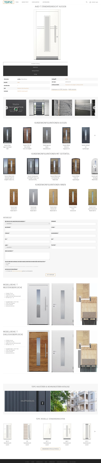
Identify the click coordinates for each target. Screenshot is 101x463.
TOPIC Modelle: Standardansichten (50, 408)
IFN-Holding (73, 451)
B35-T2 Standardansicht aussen (7, 432)
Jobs (77, 79)
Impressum (51, 451)
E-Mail (53, 216)
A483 (18, 72)
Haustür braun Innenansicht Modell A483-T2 (53, 198)
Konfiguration (36, 2)
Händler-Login (95, 2)
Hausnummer (55, 222)
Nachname (8, 216)
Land (6, 234)
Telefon (53, 234)
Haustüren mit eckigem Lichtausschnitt (74, 74)
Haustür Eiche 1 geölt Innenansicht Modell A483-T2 (92, 198)
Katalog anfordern (62, 63)
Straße (7, 222)
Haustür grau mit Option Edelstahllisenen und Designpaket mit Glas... (47, 138)
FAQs (82, 79)
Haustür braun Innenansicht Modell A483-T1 (13, 198)
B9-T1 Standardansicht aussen (47, 432)
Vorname (53, 211)
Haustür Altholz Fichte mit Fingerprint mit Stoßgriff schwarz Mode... (66, 138)
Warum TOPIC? (26, 2)
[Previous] (6, 97)
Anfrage (86, 63)
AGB (46, 451)
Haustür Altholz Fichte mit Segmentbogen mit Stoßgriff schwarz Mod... (75, 169)
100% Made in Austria (62, 451)
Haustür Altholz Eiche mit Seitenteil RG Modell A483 (55, 167)
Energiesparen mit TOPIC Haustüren (59, 79)
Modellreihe (38, 63)
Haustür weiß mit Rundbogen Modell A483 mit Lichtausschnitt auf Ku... (95, 169)
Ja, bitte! (7, 253)
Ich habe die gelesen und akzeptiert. (19, 260)
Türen (18, 2)
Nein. (7, 254)
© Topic (27, 451)
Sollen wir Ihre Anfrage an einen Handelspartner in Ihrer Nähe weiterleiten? (25, 251)
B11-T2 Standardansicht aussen (87, 432)
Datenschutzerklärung (11, 259)
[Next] (94, 97)
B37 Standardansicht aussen (27, 432)
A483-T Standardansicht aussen (67, 432)
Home (32, 451)
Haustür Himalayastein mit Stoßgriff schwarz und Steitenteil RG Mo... (33, 167)
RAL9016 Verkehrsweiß (22, 80)
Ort (52, 228)
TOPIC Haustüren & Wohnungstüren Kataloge (50, 376)
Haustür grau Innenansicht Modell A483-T (33, 198)
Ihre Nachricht (9, 240)
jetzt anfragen (50, 264)
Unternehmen (47, 2)
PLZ (6, 228)
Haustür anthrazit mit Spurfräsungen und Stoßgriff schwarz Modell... (86, 138)
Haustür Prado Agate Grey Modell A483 (7, 136)
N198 (66, 68)
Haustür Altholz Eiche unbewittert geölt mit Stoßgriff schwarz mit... (9, 167)
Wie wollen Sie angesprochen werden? (15, 211)
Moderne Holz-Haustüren (23, 77)
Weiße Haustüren (72, 79)
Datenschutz (39, 451)
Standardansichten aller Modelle (50, 438)
